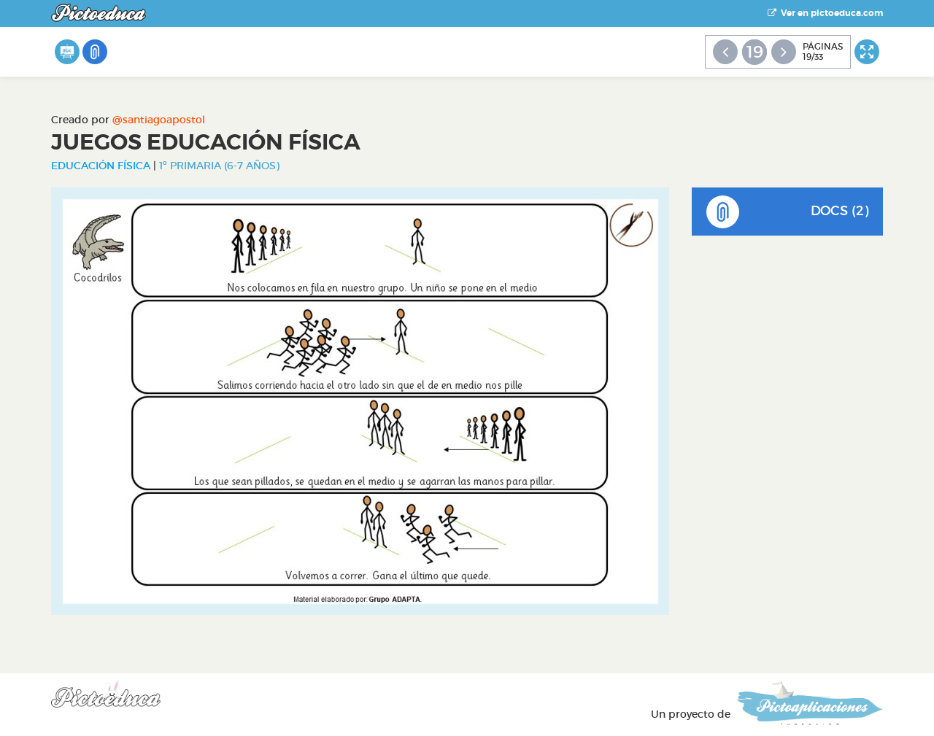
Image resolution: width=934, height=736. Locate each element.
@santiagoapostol (158, 119)
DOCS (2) (787, 211)
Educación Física (100, 165)
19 (754, 52)
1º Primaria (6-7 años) (219, 165)
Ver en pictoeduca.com (825, 13)
